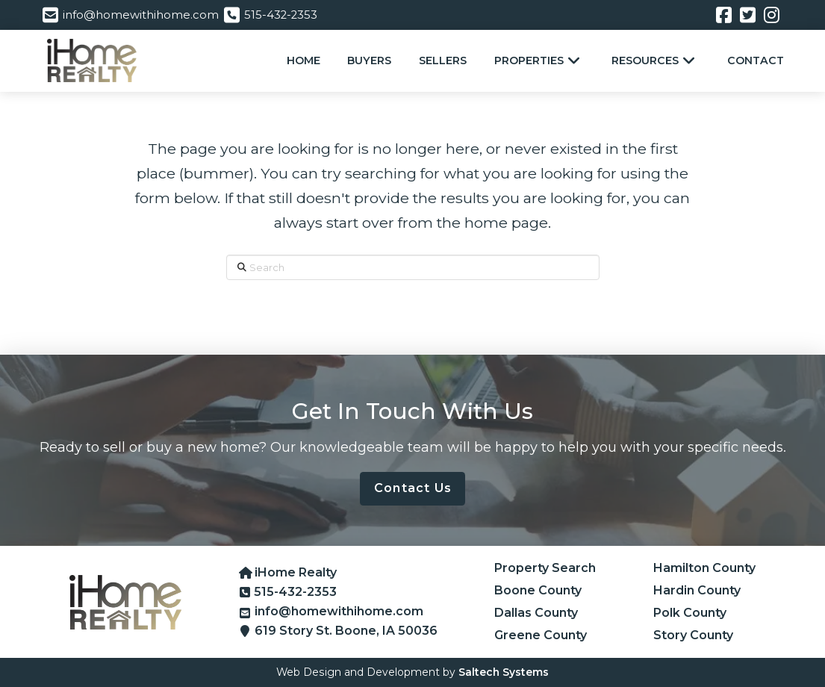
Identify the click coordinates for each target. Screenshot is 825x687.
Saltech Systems (503, 672)
